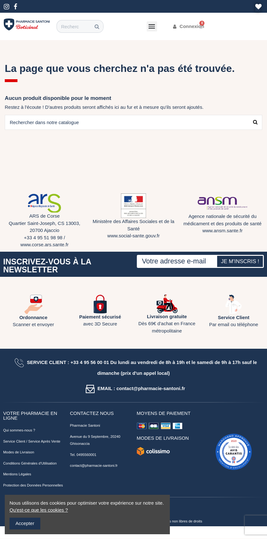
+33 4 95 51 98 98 (43, 238)
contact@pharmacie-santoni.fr (93, 466)
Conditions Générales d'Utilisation (30, 464)
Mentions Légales (17, 474)
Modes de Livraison (18, 452)
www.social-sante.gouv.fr (133, 236)
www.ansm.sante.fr (222, 231)
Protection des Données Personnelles (33, 485)
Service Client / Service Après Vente (31, 442)
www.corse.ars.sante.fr (44, 245)
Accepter (25, 523)
